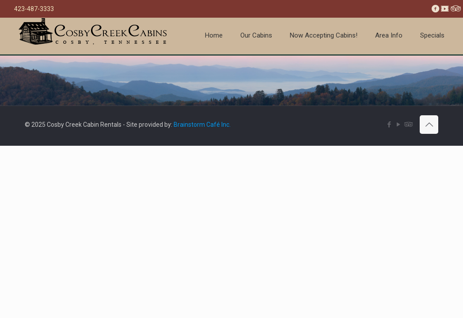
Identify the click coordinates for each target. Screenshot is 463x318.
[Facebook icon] (389, 125)
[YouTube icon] (398, 125)
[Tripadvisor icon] (407, 125)
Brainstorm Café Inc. (202, 124)
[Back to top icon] (429, 124)
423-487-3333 (34, 8)
